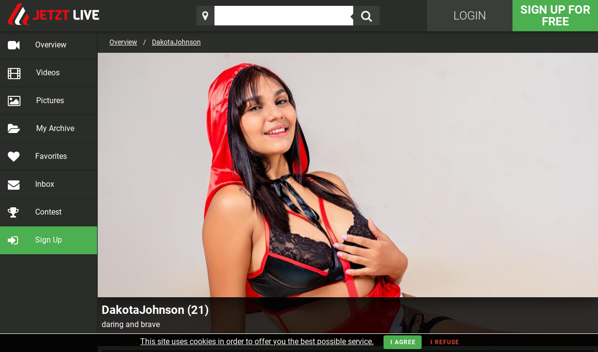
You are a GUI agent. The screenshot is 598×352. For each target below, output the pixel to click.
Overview (123, 42)
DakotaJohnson (176, 42)
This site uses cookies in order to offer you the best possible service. (257, 341)
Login (469, 15)
